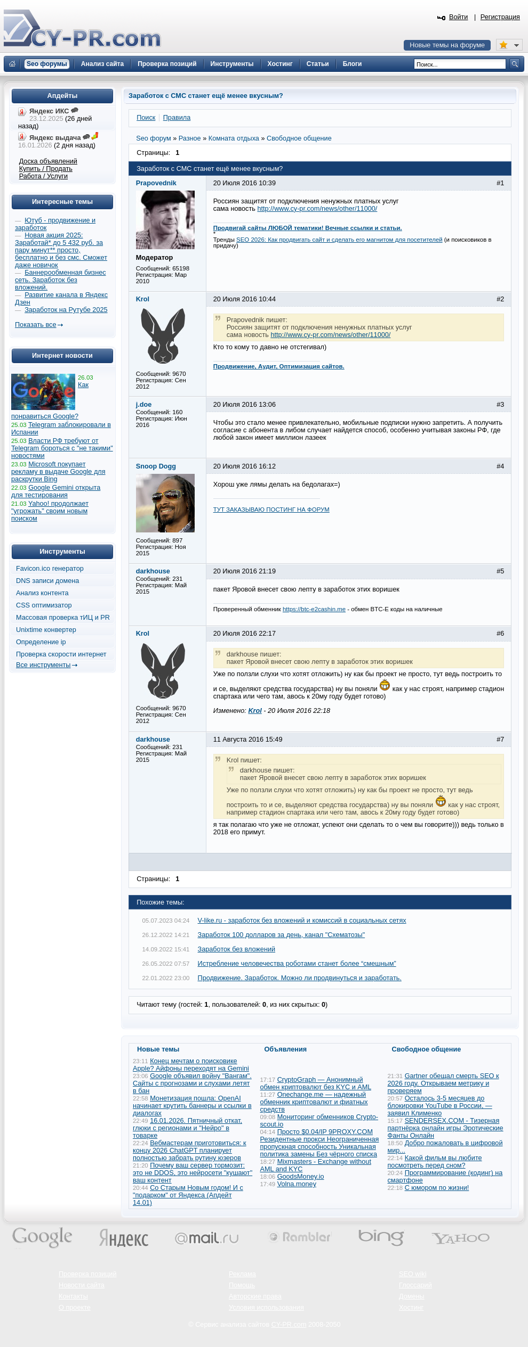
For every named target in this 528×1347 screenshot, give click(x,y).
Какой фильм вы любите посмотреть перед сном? (435, 1161)
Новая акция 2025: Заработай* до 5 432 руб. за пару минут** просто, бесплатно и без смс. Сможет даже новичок (61, 250)
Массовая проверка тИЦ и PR (63, 617)
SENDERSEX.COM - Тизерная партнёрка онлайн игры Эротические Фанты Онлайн (445, 1128)
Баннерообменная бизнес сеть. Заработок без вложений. (60, 280)
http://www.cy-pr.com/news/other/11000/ (317, 208)
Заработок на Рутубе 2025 (66, 310)
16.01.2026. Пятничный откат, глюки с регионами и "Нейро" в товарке (187, 1128)
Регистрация (500, 17)
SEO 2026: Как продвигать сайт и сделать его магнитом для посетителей (339, 239)
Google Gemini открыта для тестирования (55, 491)
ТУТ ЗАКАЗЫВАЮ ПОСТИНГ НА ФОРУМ (271, 509)
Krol (254, 710)
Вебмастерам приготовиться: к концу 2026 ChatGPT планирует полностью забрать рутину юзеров (189, 1150)
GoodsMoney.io (300, 1176)
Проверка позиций (87, 1274)
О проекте (75, 1307)
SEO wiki (412, 1274)
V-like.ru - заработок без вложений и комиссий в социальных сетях (302, 920)
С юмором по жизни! (437, 1188)
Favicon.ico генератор (50, 568)
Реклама (242, 1274)
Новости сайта (82, 1285)
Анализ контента (42, 593)
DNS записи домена (47, 581)
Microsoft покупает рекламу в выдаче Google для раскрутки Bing (58, 472)
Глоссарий (415, 1285)
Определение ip (41, 642)
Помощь (242, 1285)
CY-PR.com (289, 1324)
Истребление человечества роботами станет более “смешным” (297, 963)
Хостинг (411, 1307)
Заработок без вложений (237, 949)
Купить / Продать (46, 169)
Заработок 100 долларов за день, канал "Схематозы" (281, 935)
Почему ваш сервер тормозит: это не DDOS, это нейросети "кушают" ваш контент (192, 1173)
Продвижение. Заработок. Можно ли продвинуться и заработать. (300, 978)
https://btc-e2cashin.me (314, 609)
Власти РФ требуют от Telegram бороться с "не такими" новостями (62, 448)
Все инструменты (43, 665)
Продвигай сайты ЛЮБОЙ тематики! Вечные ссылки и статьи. (307, 228)
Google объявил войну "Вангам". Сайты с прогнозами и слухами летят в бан (192, 1083)
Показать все (35, 324)
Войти (458, 17)
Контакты (73, 1296)
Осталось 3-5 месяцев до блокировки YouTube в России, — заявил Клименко (440, 1106)
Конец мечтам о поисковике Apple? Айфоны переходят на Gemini (191, 1064)
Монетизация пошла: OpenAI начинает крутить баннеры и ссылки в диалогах (192, 1106)
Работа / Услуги (43, 176)
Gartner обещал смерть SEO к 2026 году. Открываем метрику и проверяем (443, 1083)
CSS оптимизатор (44, 605)
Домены (412, 1296)
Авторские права (255, 1296)
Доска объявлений (48, 161)
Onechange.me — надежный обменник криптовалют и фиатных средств (314, 1102)
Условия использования (266, 1307)
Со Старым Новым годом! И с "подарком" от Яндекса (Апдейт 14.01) (188, 1195)
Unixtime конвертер (46, 630)
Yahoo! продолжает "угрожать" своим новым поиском (50, 511)
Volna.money (296, 1184)
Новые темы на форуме (447, 45)
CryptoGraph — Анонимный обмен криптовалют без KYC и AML (315, 1083)
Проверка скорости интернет (61, 654)
